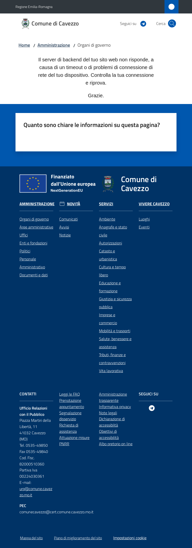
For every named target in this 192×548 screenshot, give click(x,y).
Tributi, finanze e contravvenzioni (112, 359)
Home (24, 45)
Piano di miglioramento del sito (78, 538)
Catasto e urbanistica (108, 255)
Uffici (24, 235)
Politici (25, 251)
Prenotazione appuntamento (71, 403)
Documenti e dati (34, 275)
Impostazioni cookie (129, 538)
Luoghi (144, 219)
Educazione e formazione (110, 287)
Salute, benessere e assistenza (115, 343)
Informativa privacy (115, 407)
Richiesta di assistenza (68, 428)
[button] (172, 23)
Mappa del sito (31, 538)
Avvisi (64, 227)
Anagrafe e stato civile (113, 231)
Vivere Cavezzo (154, 204)
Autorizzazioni (110, 243)
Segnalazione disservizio (70, 416)
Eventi (144, 227)
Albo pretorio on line (115, 444)
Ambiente (107, 219)
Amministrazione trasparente (113, 397)
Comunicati (68, 219)
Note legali (108, 413)
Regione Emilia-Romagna (34, 6)
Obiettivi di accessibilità (109, 434)
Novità (73, 204)
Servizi (106, 204)
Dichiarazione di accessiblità (112, 422)
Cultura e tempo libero (112, 271)
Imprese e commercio (108, 319)
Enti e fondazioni (33, 243)
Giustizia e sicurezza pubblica (115, 303)
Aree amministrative (36, 227)
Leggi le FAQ (69, 394)
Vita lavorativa (111, 371)
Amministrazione (54, 45)
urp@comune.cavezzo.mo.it (36, 492)
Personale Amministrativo (32, 263)
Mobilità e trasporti (114, 331)
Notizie (65, 235)
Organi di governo (34, 219)
